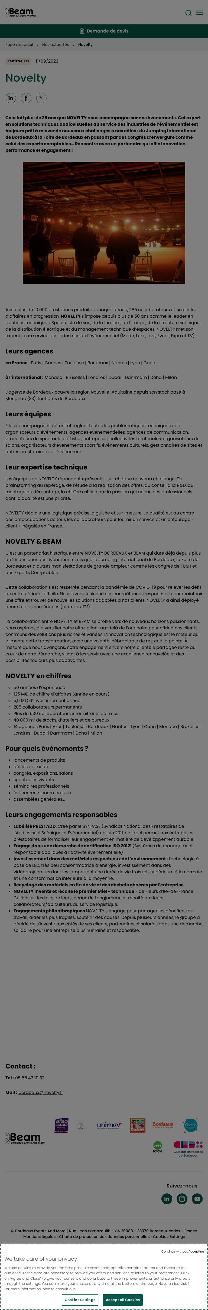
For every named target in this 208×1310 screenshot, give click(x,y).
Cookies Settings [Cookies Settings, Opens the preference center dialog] (80, 1299)
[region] (104, 1277)
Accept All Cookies (123, 1299)
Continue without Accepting (182, 1251)
